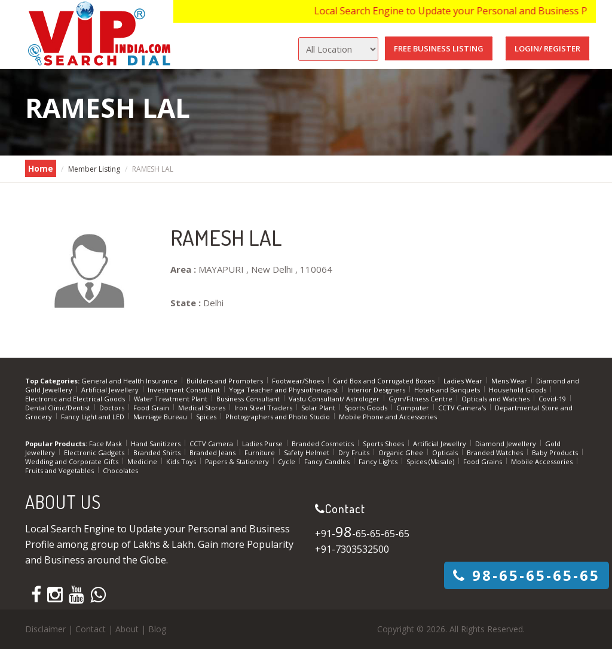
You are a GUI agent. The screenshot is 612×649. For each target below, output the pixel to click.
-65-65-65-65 (526, 575)
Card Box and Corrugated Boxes (384, 380)
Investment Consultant (185, 389)
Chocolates (120, 470)
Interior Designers (377, 389)
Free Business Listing (439, 48)
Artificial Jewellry (440, 443)
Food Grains (483, 461)
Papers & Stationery (238, 461)
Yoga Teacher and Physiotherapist (284, 389)
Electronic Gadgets (95, 452)
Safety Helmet (307, 452)
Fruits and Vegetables (60, 470)
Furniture (260, 452)
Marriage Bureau (161, 416)
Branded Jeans (213, 452)
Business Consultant (248, 398)
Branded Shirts (157, 452)
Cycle (287, 461)
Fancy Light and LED (93, 416)
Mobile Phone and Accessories (388, 416)
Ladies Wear (463, 380)
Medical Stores (202, 407)
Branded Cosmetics (324, 443)
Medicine (143, 461)
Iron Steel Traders (264, 407)
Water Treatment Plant (171, 398)
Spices (207, 416)
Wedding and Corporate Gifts (72, 461)
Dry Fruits (354, 452)
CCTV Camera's (463, 407)
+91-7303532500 (352, 549)
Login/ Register (547, 48)
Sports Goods (366, 407)
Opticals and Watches (496, 398)
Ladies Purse (263, 443)
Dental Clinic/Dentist (58, 407)
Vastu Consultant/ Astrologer (335, 398)
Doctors (112, 407)
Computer (413, 407)
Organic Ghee (401, 452)
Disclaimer (45, 629)
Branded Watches (496, 452)
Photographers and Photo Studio (278, 416)
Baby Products (556, 452)
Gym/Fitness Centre (421, 398)
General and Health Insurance (130, 380)
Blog (157, 629)
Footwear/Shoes (299, 380)
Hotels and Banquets (448, 389)
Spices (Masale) (431, 461)
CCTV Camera (212, 443)
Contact (90, 629)
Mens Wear (510, 380)
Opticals (446, 452)
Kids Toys (182, 461)
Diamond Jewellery (506, 443)
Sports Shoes (384, 443)
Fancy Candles (327, 461)
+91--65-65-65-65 (362, 533)
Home (40, 168)
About (127, 629)
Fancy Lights (379, 461)
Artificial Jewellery (110, 389)
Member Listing (94, 169)
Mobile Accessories (542, 461)
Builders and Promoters (225, 380)
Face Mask (106, 443)
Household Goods (518, 389)
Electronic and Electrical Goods (76, 398)
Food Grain (152, 407)
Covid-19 (553, 398)
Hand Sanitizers (156, 443)
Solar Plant (319, 407)
